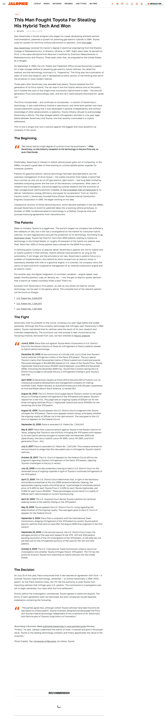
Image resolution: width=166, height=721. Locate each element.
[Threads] (132, 3)
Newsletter (154, 4)
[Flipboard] (122, 3)
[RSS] (141, 3)
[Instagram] (137, 3)
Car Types (81, 4)
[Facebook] (112, 3)
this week (87, 42)
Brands (69, 4)
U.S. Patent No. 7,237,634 (29, 309)
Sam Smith (20, 31)
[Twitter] (127, 3)
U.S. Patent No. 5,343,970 (29, 298)
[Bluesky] (117, 3)
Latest (37, 4)
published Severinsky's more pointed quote (64, 626)
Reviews (57, 4)
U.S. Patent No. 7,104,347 (29, 303)
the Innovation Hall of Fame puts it (80, 190)
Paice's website (82, 335)
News (47, 4)
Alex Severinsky (22, 48)
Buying (93, 4)
